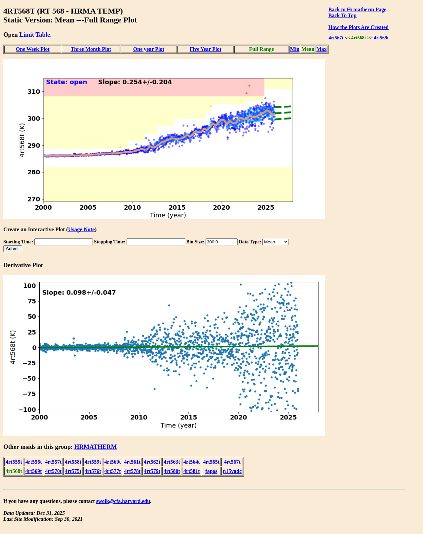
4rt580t (172, 471)
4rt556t (33, 462)
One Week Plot (33, 49)
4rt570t (53, 471)
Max (321, 49)
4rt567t (335, 37)
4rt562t (152, 462)
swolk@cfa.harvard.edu (123, 501)
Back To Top (342, 15)
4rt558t (73, 462)
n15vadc (232, 471)
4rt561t (132, 462)
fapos (211, 471)
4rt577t (112, 471)
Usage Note (81, 229)
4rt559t (93, 462)
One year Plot (148, 49)
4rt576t (93, 471)
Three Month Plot (91, 49)
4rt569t (381, 37)
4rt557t (53, 462)
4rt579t (152, 471)
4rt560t (112, 462)
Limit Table (34, 34)
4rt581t (191, 471)
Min (294, 49)
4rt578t (132, 471)
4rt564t (191, 462)
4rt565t (211, 462)
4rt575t (73, 471)
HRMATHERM (95, 446)
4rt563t (172, 462)
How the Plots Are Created (358, 27)
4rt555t (14, 462)
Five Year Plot (205, 49)
